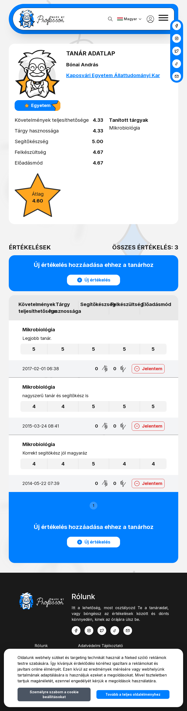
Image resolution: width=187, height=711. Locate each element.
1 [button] (93, 505)
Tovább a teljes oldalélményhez (132, 694)
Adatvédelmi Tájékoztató (100, 645)
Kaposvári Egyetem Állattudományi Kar (114, 75)
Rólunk (41, 645)
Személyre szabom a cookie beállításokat (54, 694)
